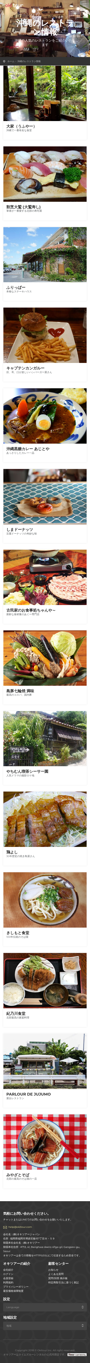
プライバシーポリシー (16, 1286)
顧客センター (58, 1264)
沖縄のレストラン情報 (29, 61)
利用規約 (8, 1282)
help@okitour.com (20, 1226)
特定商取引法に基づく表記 (63, 1282)
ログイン (8, 1274)
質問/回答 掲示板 (58, 1278)
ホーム (10, 61)
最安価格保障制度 (13, 1290)
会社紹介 (8, 1269)
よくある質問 (56, 1274)
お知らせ (53, 1269)
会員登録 (8, 1278)
